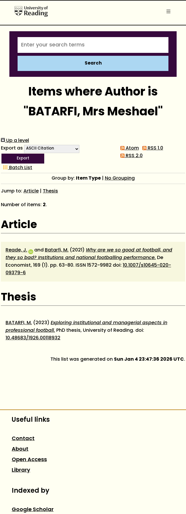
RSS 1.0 (151, 148)
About (20, 449)
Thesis (50, 191)
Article (31, 191)
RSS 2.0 (130, 156)
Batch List (16, 168)
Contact (23, 438)
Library (21, 470)
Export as (12, 148)
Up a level (15, 141)
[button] (23, 158)
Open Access (29, 459)
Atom (128, 148)
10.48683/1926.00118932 (33, 338)
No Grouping (120, 178)
